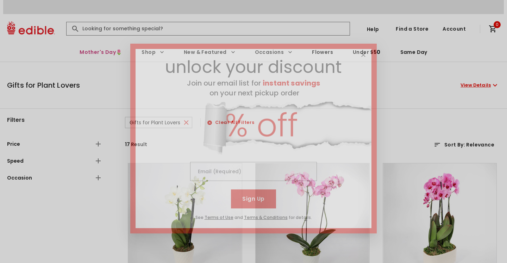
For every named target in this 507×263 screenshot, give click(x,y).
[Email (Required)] (253, 171)
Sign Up (253, 198)
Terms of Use (219, 217)
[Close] (363, 55)
